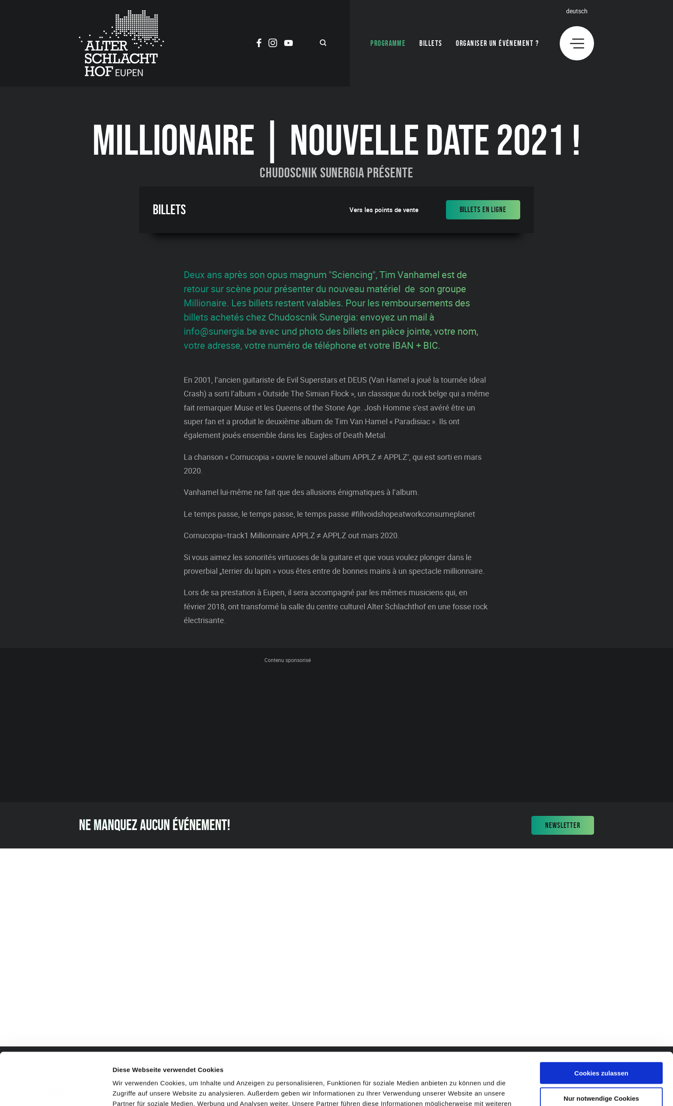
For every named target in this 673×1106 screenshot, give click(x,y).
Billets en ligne (483, 209)
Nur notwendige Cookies (601, 1045)
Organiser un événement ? (497, 43)
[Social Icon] (259, 44)
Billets (430, 43)
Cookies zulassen (601, 1020)
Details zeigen (456, 1089)
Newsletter (562, 825)
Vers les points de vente (383, 209)
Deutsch (577, 11)
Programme (388, 43)
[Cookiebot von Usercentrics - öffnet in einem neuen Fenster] (55, 1089)
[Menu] (577, 43)
